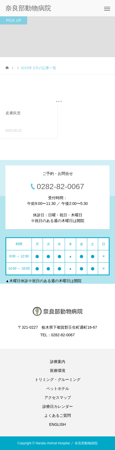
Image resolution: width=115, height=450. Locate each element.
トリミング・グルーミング (57, 379)
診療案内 (57, 361)
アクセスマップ (57, 397)
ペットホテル (57, 388)
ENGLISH (57, 424)
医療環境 (57, 370)
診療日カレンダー (57, 406)
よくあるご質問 (57, 415)
